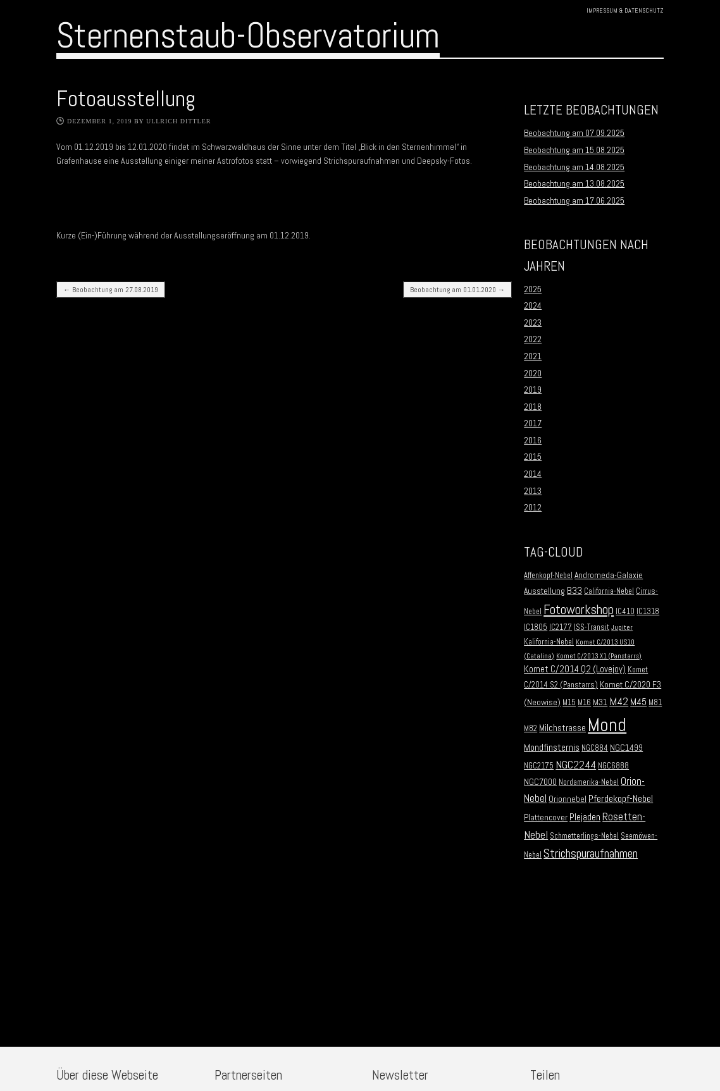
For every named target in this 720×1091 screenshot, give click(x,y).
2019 (533, 389)
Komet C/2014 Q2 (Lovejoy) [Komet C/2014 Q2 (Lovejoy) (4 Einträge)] (575, 669)
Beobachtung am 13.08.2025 (574, 183)
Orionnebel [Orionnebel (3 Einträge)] (568, 799)
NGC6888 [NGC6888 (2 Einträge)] (613, 766)
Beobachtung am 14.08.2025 (574, 167)
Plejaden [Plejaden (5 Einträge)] (584, 817)
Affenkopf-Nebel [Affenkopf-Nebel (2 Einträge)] (548, 575)
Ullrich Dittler (178, 121)
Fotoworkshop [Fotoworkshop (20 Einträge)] (578, 609)
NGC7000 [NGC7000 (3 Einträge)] (540, 782)
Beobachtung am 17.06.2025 (574, 200)
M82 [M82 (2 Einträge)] (530, 729)
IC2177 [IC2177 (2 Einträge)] (560, 627)
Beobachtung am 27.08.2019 (110, 289)
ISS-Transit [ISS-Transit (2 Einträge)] (591, 627)
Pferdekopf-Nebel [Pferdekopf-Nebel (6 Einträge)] (620, 798)
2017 (533, 423)
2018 (533, 406)
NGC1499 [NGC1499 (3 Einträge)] (626, 748)
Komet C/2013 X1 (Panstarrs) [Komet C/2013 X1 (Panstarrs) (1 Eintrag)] (599, 656)
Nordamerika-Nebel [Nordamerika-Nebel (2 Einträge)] (589, 782)
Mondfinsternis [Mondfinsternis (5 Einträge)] (552, 747)
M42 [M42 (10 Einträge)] (618, 701)
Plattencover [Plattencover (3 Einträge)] (546, 817)
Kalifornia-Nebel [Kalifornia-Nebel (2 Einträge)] (549, 642)
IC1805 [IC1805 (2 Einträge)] (535, 627)
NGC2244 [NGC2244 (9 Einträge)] (576, 765)
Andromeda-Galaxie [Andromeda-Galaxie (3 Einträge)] (608, 575)
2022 (533, 339)
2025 (533, 289)
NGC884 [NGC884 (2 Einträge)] (594, 748)
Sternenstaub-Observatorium (248, 35)
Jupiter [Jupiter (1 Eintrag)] (622, 628)
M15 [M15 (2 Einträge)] (569, 703)
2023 (533, 322)
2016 (533, 440)
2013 (533, 490)
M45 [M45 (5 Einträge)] (638, 702)
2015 (533, 456)
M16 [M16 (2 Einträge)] (584, 703)
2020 (533, 373)
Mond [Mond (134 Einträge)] (607, 725)
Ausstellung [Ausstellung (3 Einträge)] (544, 591)
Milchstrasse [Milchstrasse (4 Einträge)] (562, 728)
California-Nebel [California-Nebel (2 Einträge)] (609, 591)
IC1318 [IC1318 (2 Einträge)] (647, 612)
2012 (533, 507)
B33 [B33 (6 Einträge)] (574, 590)
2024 (533, 305)
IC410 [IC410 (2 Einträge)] (625, 612)
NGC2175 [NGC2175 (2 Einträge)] (539, 766)
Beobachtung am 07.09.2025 (574, 133)
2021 (533, 356)
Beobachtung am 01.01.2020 (457, 289)
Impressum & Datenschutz (625, 10)
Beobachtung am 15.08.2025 (574, 150)
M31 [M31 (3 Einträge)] (600, 702)
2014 (533, 473)
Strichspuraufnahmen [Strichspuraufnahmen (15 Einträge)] (590, 853)
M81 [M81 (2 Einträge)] (655, 703)
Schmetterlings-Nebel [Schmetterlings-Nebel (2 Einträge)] (584, 836)
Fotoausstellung (126, 99)
